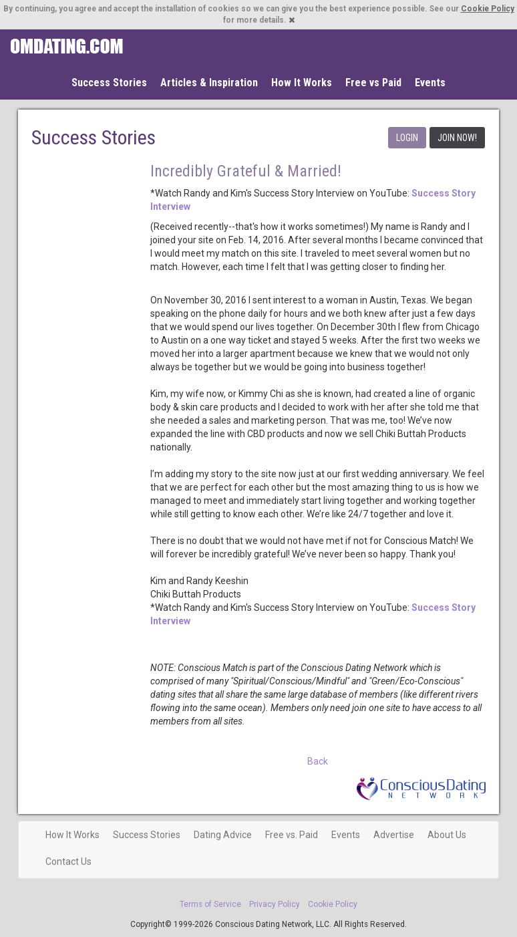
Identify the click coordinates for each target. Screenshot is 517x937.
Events (430, 82)
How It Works (301, 82)
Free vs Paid (373, 82)
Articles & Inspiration (209, 82)
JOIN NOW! (457, 137)
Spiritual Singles (66, 46)
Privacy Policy (274, 904)
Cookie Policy (487, 8)
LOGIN (407, 137)
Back (317, 761)
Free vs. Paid (291, 834)
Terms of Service (210, 904)
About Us (446, 834)
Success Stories (109, 82)
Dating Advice (223, 834)
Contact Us (68, 861)
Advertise (393, 834)
